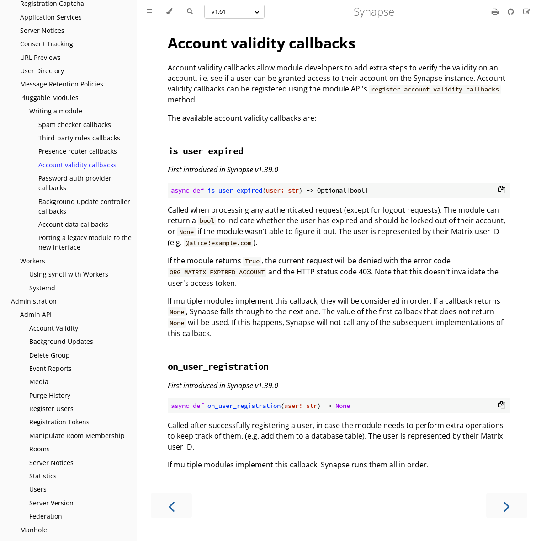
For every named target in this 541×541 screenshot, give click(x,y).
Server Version (51, 502)
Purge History (49, 395)
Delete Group (49, 355)
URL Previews (40, 57)
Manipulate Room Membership (77, 435)
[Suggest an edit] (527, 11)
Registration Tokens (59, 422)
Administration (34, 301)
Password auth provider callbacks (74, 183)
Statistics (43, 475)
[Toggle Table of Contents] (149, 11)
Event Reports (50, 368)
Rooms (39, 449)
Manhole (33, 529)
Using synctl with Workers (68, 274)
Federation (45, 516)
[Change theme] (169, 11)
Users (38, 489)
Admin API (36, 314)
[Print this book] (496, 11)
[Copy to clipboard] (501, 190)
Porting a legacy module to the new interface (85, 242)
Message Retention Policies (61, 84)
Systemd (42, 288)
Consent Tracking (46, 43)
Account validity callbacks (77, 165)
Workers (32, 261)
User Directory (42, 70)
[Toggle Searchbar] (190, 11)
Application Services (51, 17)
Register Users (51, 408)
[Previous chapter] (171, 505)
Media (38, 381)
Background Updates (61, 341)
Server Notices (42, 30)
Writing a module (55, 111)
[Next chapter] (506, 505)
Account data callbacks (73, 224)
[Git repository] (512, 11)
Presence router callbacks (77, 151)
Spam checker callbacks (74, 124)
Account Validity (53, 328)
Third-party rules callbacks (79, 138)
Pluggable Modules (49, 97)
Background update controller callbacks (84, 206)
